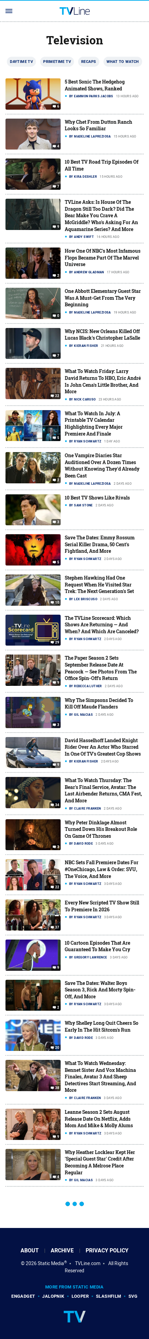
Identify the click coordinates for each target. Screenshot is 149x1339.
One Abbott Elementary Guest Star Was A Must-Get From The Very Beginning (103, 298)
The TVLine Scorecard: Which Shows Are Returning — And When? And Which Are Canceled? (102, 625)
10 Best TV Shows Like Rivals (97, 497)
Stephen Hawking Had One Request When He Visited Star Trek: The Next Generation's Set (99, 584)
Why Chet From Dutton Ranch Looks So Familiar (98, 125)
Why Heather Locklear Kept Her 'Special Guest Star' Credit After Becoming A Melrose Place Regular (100, 1162)
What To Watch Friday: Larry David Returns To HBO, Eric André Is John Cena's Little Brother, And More (103, 381)
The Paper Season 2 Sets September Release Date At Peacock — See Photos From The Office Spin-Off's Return (101, 668)
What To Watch (123, 61)
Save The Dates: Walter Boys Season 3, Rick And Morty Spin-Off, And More (100, 990)
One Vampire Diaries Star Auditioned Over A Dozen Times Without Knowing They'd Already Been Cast (102, 465)
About (30, 1250)
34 (57, 805)
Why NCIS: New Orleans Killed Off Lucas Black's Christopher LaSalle (102, 334)
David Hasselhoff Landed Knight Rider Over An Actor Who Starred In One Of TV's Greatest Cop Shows (103, 747)
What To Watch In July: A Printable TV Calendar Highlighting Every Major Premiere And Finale (94, 423)
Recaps (88, 61)
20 (57, 1047)
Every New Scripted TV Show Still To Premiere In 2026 (102, 906)
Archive (62, 1250)
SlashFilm (108, 1296)
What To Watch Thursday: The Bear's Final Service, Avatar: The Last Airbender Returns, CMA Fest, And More (103, 790)
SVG (133, 1296)
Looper (80, 1296)
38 (57, 1088)
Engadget (23, 1296)
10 (57, 602)
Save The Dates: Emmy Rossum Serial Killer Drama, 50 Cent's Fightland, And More (100, 544)
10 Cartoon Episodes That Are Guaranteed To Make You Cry (97, 946)
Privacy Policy (107, 1250)
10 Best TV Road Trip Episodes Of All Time (101, 165)
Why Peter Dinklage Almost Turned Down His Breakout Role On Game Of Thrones (101, 829)
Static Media (51, 1263)
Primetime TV (57, 61)
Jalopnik (53, 1296)
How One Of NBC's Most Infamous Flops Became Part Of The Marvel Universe (102, 257)
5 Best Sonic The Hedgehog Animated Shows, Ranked (95, 85)
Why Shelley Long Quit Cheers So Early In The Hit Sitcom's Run (101, 1026)
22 (57, 396)
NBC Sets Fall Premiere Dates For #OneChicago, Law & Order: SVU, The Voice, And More (101, 869)
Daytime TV (21, 61)
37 (57, 927)
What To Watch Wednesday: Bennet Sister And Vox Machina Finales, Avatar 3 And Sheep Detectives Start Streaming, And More (100, 1076)
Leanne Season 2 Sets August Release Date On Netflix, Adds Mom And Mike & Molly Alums (99, 1119)
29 (57, 642)
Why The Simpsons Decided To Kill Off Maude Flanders (99, 703)
